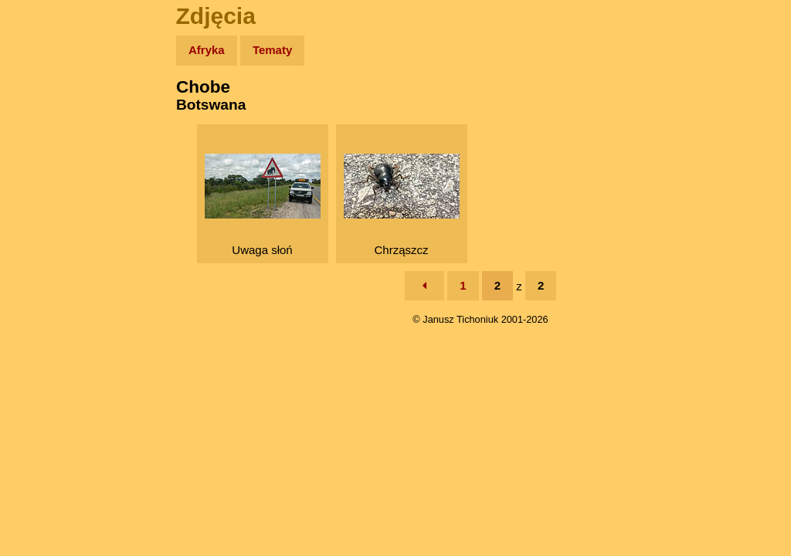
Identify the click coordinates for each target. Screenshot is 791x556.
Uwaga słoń (263, 205)
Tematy (272, 49)
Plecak (44, 259)
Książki (46, 199)
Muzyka (46, 229)
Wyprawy (51, 110)
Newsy (44, 169)
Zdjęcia (46, 140)
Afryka (206, 49)
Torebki (46, 318)
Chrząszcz (402, 205)
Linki (39, 288)
